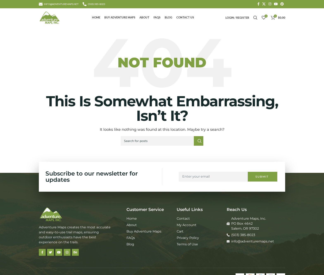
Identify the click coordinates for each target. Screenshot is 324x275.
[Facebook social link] (258, 4)
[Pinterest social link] (282, 4)
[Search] (255, 17)
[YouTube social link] (276, 4)
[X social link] (264, 4)
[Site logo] (49, 17)
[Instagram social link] (270, 4)
